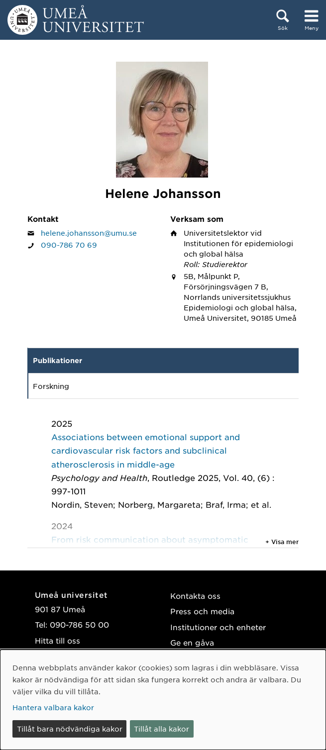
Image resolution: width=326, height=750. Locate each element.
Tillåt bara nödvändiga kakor (69, 728)
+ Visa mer (282, 542)
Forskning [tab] (51, 385)
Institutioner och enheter (218, 627)
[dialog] (163, 700)
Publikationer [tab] (57, 360)
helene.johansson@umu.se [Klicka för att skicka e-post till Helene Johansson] (89, 232)
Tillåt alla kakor (161, 728)
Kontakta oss (195, 595)
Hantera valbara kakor (53, 707)
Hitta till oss (57, 640)
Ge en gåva (192, 642)
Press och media (202, 611)
